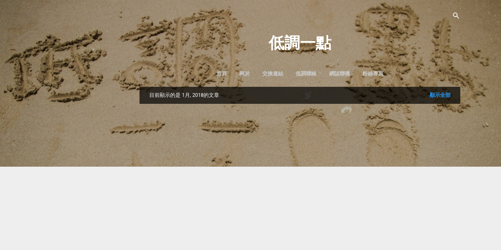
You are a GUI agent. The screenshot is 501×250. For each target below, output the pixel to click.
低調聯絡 (306, 73)
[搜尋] (456, 16)
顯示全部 (440, 95)
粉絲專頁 (373, 73)
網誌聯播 (339, 73)
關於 (244, 73)
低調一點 (300, 43)
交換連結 (272, 73)
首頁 (221, 73)
